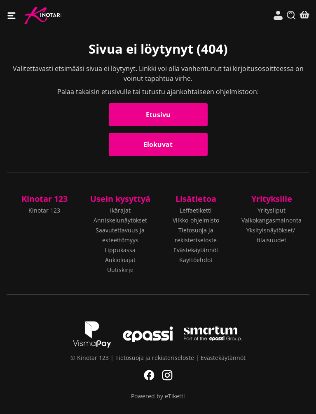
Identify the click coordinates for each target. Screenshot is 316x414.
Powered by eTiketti (158, 396)
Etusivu (158, 114)
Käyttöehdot (196, 260)
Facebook (149, 375)
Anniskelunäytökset (120, 220)
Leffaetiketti (196, 210)
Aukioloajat (120, 260)
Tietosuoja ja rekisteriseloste (154, 358)
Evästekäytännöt (195, 250)
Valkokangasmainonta (271, 220)
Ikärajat (120, 210)
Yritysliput (271, 210)
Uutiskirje (120, 270)
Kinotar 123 (91, 15)
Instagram (167, 375)
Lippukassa (120, 250)
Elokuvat (158, 144)
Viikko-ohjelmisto (196, 220)
